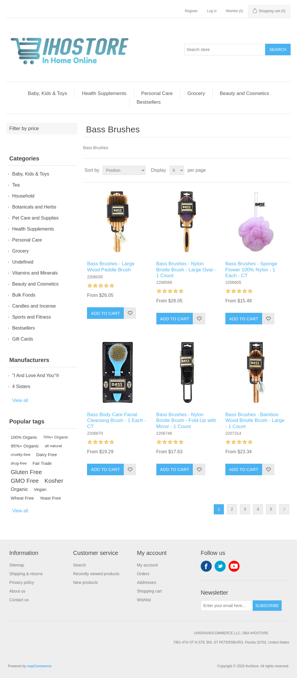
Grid (275, 170)
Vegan (40, 489)
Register (191, 11)
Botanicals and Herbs (34, 206)
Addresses (146, 582)
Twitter (220, 566)
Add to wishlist (130, 313)
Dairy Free (46, 454)
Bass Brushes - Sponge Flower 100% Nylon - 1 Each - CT (251, 269)
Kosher (53, 481)
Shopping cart (149, 591)
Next (284, 509)
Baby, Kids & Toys (47, 93)
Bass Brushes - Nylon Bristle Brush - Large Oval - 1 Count (186, 269)
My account (147, 565)
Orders (143, 573)
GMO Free (25, 481)
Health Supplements (104, 93)
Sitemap (16, 565)
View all (20, 400)
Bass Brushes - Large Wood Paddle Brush (110, 266)
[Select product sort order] (124, 170)
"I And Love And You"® (35, 375)
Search (277, 49)
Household (23, 195)
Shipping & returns (26, 573)
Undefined (22, 261)
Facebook (206, 566)
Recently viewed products (96, 573)
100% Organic (24, 437)
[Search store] (224, 49)
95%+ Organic (25, 445)
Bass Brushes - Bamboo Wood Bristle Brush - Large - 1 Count (255, 420)
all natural (53, 446)
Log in (212, 11)
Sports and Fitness (31, 317)
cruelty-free (20, 454)
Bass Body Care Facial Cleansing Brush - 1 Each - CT (116, 420)
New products (85, 582)
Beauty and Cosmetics (244, 93)
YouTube (234, 566)
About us (17, 591)
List (285, 170)
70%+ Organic (55, 437)
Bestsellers (149, 102)
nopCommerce (39, 666)
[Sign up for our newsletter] (227, 605)
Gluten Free (26, 472)
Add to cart (105, 313)
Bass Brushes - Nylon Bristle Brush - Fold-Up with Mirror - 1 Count (186, 420)
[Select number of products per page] (177, 170)
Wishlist (144, 599)
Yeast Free (50, 498)
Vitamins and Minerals (35, 273)
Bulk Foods (23, 295)
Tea (16, 184)
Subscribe (267, 605)
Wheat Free (22, 498)
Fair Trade (42, 463)
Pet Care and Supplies (35, 217)
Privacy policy (21, 582)
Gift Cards (22, 339)
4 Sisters (21, 386)
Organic (19, 489)
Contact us (19, 599)
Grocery (196, 93)
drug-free (19, 463)
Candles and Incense (34, 306)
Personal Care (157, 93)
